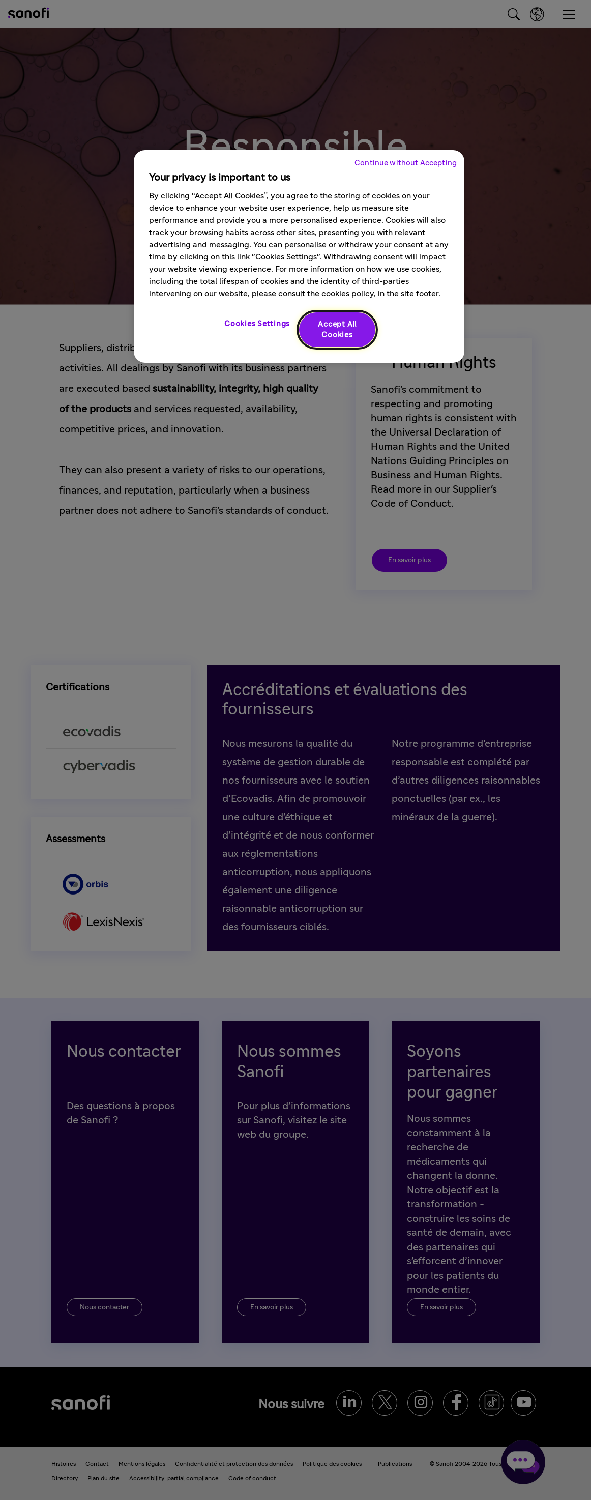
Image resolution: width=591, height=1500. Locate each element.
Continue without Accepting (405, 163)
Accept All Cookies (337, 330)
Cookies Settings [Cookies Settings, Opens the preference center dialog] (257, 324)
